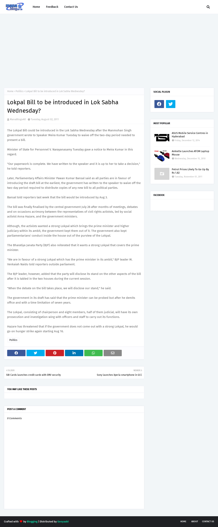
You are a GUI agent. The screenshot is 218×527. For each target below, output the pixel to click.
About (194, 521)
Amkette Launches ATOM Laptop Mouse (190, 153)
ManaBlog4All (18, 119)
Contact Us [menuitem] (71, 7)
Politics (20, 91)
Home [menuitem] (36, 7)
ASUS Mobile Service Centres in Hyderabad (190, 135)
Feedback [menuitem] (52, 7)
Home (10, 91)
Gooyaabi (63, 521)
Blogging (32, 521)
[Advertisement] (109, 48)
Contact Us (208, 521)
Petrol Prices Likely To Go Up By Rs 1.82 (190, 171)
